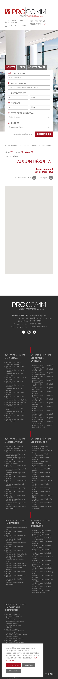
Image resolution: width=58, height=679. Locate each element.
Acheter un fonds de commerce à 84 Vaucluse (15, 630)
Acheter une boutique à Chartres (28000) (14, 462)
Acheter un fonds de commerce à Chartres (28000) (16, 634)
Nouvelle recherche (22, 134)
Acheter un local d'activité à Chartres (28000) (41, 546)
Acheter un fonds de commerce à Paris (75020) (15, 620)
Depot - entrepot (25, 145)
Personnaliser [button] (13, 671)
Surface (14, 103)
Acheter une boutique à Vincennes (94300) (14, 447)
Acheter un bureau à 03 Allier (16, 402)
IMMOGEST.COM (20, 315)
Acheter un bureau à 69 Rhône (16, 400)
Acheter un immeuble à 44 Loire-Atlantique (41, 454)
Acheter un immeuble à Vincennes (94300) (40, 447)
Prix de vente (17, 93)
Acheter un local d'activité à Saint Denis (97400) (41, 591)
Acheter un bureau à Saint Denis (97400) (15, 420)
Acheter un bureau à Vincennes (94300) (13, 363)
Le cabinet (23, 318)
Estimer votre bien (19, 327)
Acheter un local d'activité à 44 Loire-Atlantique (42, 538)
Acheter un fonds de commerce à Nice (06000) (15, 637)
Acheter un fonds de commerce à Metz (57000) (15, 641)
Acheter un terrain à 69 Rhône (16, 563)
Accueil (8, 145)
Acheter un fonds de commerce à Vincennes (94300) (14, 616)
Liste (9, 152)
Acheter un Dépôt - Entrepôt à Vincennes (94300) (42, 366)
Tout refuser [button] (28, 665)
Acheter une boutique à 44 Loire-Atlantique (15, 454)
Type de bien (16, 73)
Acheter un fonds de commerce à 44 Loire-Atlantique (14, 625)
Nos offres (23, 321)
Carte (19, 152)
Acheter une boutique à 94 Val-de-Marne (15, 500)
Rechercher (44, 134)
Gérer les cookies (38, 327)
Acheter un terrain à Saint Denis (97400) (15, 583)
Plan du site (35, 324)
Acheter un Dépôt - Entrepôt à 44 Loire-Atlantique (42, 373)
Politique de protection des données (41, 319)
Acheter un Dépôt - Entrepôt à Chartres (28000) (42, 381)
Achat (14, 145)
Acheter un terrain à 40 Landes (16, 554)
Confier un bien (21, 324)
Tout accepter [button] (13, 665)
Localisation (17, 83)
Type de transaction (21, 113)
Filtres (13, 123)
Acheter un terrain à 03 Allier (16, 565)
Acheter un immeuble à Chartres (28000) (40, 462)
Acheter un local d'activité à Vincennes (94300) (41, 531)
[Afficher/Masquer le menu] (50, 674)
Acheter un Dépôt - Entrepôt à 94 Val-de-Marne (42, 418)
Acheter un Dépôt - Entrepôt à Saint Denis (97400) (42, 426)
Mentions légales (38, 315)
